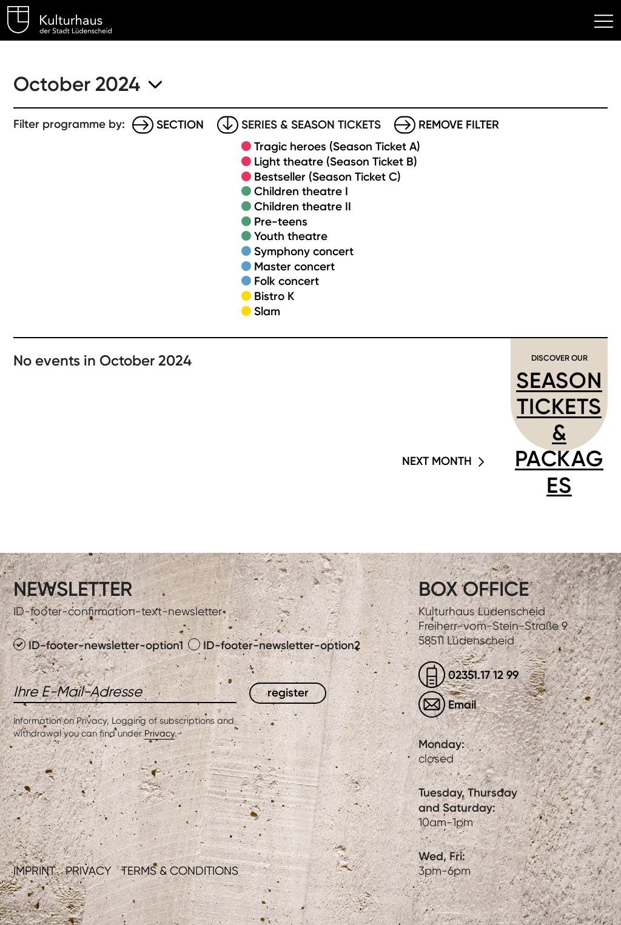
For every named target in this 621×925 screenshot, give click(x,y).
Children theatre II (302, 206)
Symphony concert (304, 251)
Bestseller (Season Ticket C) (327, 177)
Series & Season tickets (311, 125)
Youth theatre (290, 236)
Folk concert (286, 281)
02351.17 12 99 (483, 675)
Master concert (294, 266)
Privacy (159, 733)
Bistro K (274, 296)
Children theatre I (301, 191)
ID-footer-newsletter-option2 (274, 645)
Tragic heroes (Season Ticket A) (337, 146)
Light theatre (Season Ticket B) (335, 162)
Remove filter (458, 125)
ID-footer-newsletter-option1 (99, 645)
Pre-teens (280, 222)
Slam (267, 311)
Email (462, 705)
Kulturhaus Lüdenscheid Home (66, 22)
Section (180, 125)
